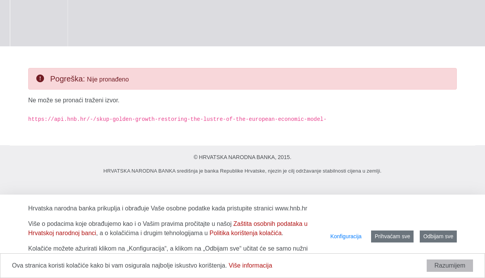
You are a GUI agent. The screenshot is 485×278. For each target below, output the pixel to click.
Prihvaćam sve (392, 236)
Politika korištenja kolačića (246, 233)
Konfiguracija (345, 236)
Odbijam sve (438, 236)
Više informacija (250, 265)
